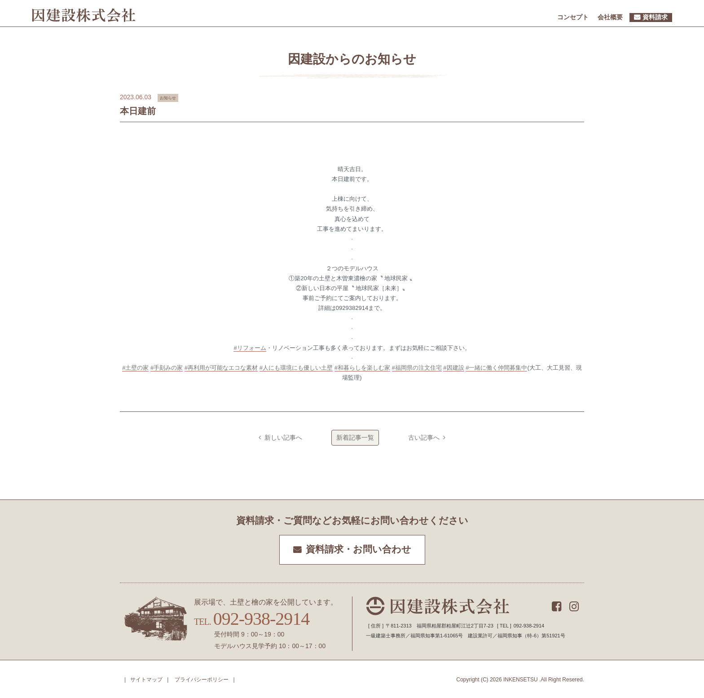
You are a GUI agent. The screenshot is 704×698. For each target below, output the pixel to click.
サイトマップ (146, 679)
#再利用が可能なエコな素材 (221, 367)
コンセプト (573, 17)
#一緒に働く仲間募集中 (496, 367)
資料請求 (655, 17)
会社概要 (610, 17)
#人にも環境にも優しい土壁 (296, 367)
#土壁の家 (135, 367)
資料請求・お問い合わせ (358, 549)
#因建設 (453, 367)
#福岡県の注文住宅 (417, 367)
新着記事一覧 (355, 437)
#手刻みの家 (166, 367)
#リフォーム (249, 348)
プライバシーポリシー (202, 679)
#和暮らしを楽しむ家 (362, 367)
